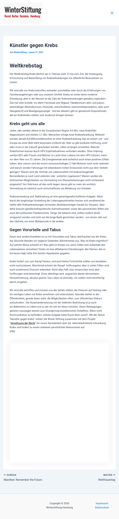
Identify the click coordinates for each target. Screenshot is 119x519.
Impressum (102, 503)
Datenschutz (102, 507)
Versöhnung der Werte (22, 323)
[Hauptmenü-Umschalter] (112, 13)
